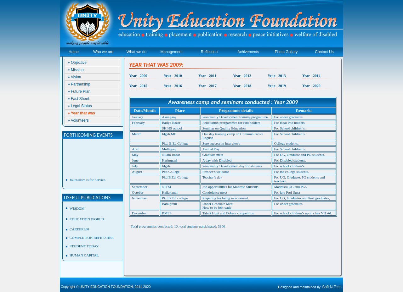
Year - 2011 (207, 76)
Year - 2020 (311, 86)
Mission (77, 70)
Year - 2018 (242, 86)
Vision (76, 77)
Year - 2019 (277, 86)
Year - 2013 (277, 76)
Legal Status (81, 106)
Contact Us (324, 52)
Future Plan (80, 91)
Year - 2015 (138, 86)
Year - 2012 (242, 76)
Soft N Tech (332, 287)
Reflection (209, 52)
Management (171, 52)
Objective (79, 62)
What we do (136, 52)
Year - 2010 (173, 76)
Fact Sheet (80, 98)
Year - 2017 (207, 86)
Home (74, 52)
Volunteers (80, 120)
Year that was (83, 113)
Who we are (103, 52)
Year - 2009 (138, 76)
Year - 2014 (311, 76)
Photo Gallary (286, 52)
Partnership (80, 84)
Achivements (248, 52)
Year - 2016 (173, 86)
